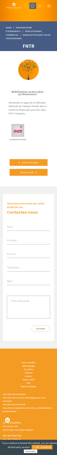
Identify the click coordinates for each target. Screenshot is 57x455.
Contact (28, 376)
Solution (28, 372)
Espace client (28, 379)
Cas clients (28, 369)
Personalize (30, 451)
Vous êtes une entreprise (14, 394)
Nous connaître (28, 362)
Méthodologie (28, 366)
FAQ (28, 383)
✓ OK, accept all (42, 447)
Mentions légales (28, 386)
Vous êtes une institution (14, 404)
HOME (9, 27)
